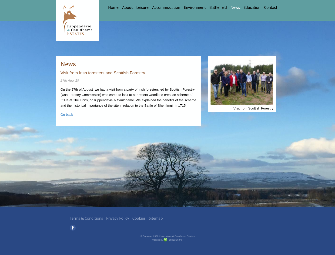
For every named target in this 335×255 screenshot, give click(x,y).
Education (252, 7)
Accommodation (166, 7)
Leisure (142, 7)
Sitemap (156, 218)
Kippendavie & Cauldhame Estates (77, 20)
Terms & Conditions (86, 218)
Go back (66, 114)
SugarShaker (175, 239)
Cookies (139, 218)
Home (113, 7)
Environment (195, 7)
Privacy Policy (117, 218)
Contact (270, 7)
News (235, 7)
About (127, 7)
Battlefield (218, 7)
